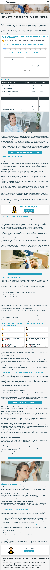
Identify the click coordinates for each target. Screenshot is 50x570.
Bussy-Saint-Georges (6, 565)
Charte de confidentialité (28, 75)
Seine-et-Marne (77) (9, 13)
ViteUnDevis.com (39, 75)
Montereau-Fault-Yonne (36, 567)
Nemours (37, 568)
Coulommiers (28, 568)
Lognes (23, 568)
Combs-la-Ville (25, 565)
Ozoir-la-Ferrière (5, 567)
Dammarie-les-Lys (33, 565)
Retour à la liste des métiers (25, 72)
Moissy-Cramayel (26, 567)
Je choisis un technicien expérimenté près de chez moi (25, 459)
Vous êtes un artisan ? (45, 75)
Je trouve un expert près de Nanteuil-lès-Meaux (25, 154)
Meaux (7, 563)
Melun (11, 563)
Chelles (3, 563)
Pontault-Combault (17, 563)
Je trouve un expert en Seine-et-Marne (25, 403)
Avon (33, 568)
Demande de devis (28, 211)
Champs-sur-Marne (35, 563)
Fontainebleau (17, 568)
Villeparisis (43, 563)
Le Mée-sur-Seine (41, 565)
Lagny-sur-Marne (13, 567)
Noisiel (12, 568)
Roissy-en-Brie (18, 565)
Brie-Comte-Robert (6, 568)
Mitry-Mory (20, 567)
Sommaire (4, 21)
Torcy (13, 565)
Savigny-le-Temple (26, 563)
